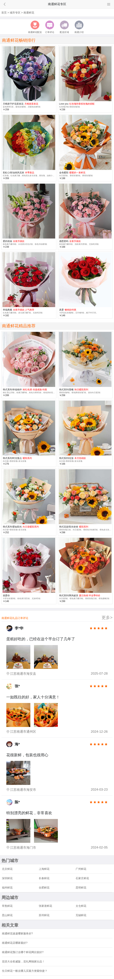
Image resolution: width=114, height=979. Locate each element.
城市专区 (15, 12)
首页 (4, 12)
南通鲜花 (28, 12)
